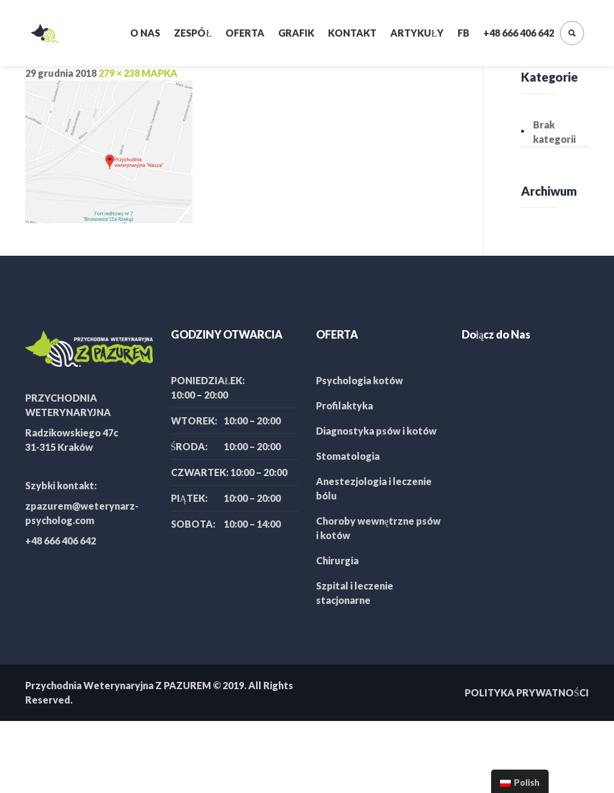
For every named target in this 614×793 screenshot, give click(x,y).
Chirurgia (337, 560)
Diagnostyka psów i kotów (376, 430)
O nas (145, 32)
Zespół (193, 32)
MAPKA (159, 73)
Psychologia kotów (359, 380)
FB (463, 32)
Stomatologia (348, 456)
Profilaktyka (344, 405)
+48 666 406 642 (518, 32)
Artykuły (417, 32)
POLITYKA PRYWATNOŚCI (527, 692)
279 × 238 (119, 73)
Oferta (244, 32)
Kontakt (352, 32)
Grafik (296, 32)
